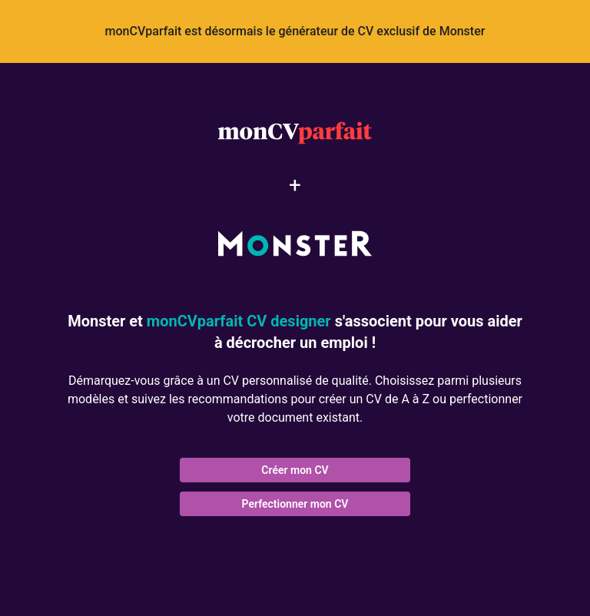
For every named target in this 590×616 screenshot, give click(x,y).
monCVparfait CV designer (239, 321)
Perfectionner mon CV (295, 504)
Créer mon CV (294, 470)
